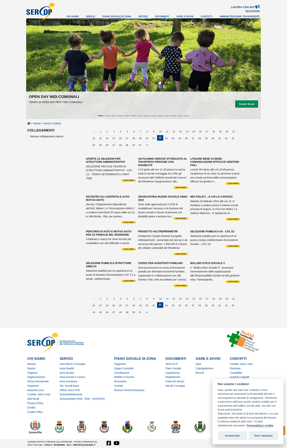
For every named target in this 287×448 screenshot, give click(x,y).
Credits (31, 407)
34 (174, 139)
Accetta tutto (232, 435)
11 (168, 132)
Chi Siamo (72, 16)
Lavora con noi (245, 7)
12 (174, 132)
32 (161, 138)
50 (134, 146)
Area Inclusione (68, 381)
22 (94, 139)
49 (128, 146)
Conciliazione (121, 372)
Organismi (33, 385)
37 (194, 139)
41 (220, 139)
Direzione (235, 368)
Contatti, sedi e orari (38, 394)
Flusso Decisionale (38, 381)
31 (154, 139)
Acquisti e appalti (239, 376)
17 (208, 132)
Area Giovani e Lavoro (72, 376)
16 (201, 132)
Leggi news (128, 180)
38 (200, 139)
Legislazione (172, 372)
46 (108, 146)
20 (228, 132)
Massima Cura (35, 390)
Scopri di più (246, 104)
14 (188, 132)
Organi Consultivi (124, 368)
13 (181, 132)
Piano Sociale (173, 368)
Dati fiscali (33, 398)
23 (101, 139)
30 (148, 139)
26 (121, 139)
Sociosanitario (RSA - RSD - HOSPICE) (82, 398)
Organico (32, 372)
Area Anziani (67, 372)
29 (141, 139)
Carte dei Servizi (174, 381)
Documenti (162, 16)
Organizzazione (36, 376)
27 (128, 139)
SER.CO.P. (171, 364)
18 (214, 132)
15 (194, 132)
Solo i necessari (263, 435)
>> (147, 145)
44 (94, 146)
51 (141, 146)
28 (134, 139)
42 (227, 139)
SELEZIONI (252, 11)
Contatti (206, 16)
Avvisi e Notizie (52, 123)
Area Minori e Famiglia (72, 364)
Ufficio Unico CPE (70, 390)
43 (234, 139)
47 (114, 146)
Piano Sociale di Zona (116, 16)
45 (101, 146)
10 (161, 132)
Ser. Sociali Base (69, 385)
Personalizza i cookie (260, 425)
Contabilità (236, 372)
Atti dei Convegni (175, 385)
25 (114, 139)
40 (214, 139)
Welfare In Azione (124, 376)
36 (187, 139)
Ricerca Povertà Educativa (129, 390)
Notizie (143, 16)
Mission (31, 364)
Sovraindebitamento (71, 394)
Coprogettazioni (204, 368)
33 (167, 139)
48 (121, 146)
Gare (198, 364)
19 (221, 132)
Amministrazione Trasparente (240, 16)
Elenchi (199, 372)
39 (207, 139)
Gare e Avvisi (185, 16)
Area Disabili (67, 368)
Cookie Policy (35, 411)
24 (108, 139)
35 (180, 139)
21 (234, 132)
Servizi (90, 16)
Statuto (31, 368)
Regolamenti (172, 376)
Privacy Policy (35, 403)
